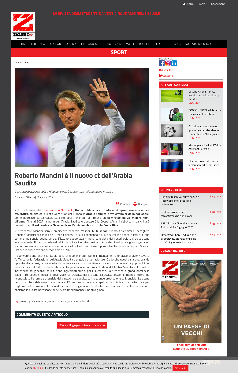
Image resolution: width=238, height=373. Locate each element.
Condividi (123, 204)
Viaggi (130, 44)
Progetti (143, 44)
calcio (89, 301)
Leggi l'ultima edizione (191, 345)
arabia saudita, (77, 301)
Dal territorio (74, 44)
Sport (118, 44)
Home (18, 62)
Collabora (166, 76)
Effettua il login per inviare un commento (82, 325)
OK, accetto (180, 368)
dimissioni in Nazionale (58, 210)
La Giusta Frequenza (198, 44)
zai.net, (24, 301)
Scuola (92, 44)
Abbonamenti (217, 4)
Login (202, 4)
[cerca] (190, 4)
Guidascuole (161, 44)
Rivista (177, 44)
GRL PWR (55, 44)
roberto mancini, (58, 301)
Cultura (105, 44)
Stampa (140, 204)
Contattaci (166, 70)
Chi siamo (21, 44)
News (43, 44)
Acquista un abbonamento (191, 349)
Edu (33, 44)
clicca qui (38, 368)
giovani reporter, (38, 301)
